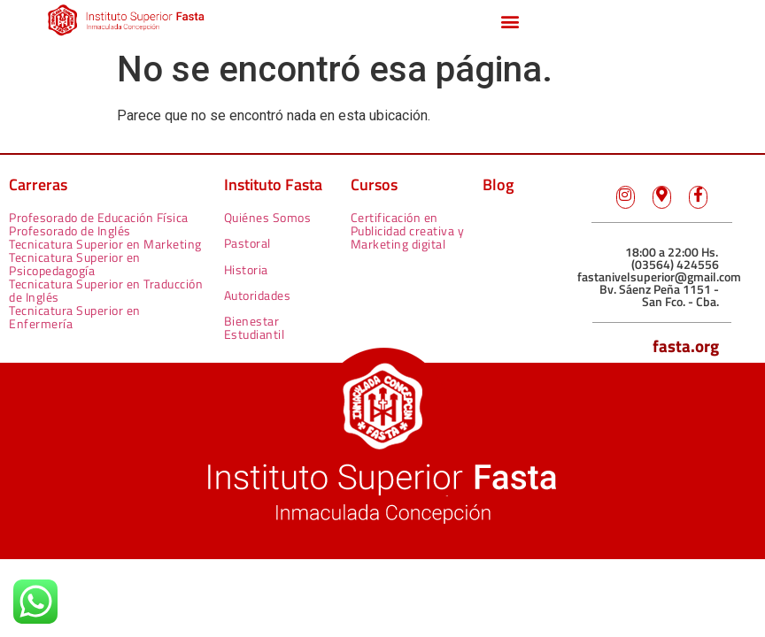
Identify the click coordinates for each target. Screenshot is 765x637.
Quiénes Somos (268, 217)
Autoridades (257, 295)
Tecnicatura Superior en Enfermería (75, 317)
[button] (509, 20)
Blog (498, 184)
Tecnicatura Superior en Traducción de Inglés (106, 290)
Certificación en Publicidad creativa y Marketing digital (408, 230)
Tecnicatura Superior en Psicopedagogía (75, 264)
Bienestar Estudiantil (254, 327)
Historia (246, 269)
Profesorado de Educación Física (99, 217)
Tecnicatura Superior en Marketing (105, 243)
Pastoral (247, 243)
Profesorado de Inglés (70, 230)
